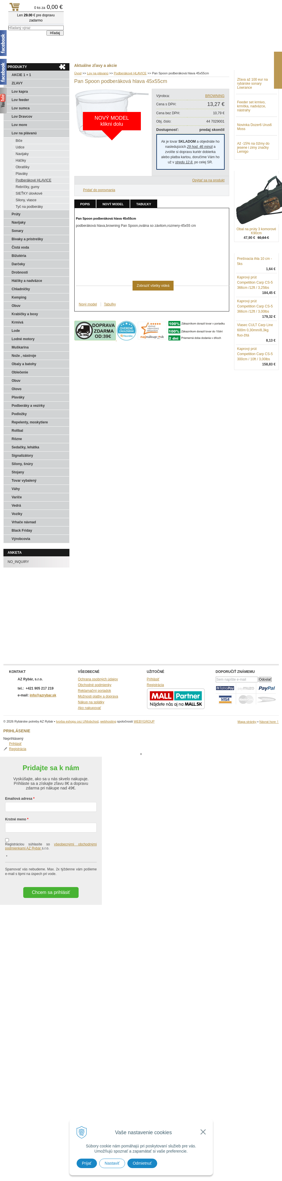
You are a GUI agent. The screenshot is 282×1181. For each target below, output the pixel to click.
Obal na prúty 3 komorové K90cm (256, 261)
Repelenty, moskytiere (30, 422)
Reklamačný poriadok (94, 691)
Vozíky (17, 514)
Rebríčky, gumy (27, 187)
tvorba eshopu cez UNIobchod (77, 721)
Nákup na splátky (91, 702)
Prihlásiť (249, 79)
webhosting (108, 721)
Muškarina (20, 347)
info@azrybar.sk (43, 695)
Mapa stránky (247, 721)
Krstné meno (15, 796)
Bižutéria (19, 256)
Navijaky (22, 154)
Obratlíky (23, 167)
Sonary (18, 231)
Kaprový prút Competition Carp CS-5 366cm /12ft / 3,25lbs (255, 312)
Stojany (18, 472)
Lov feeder (20, 100)
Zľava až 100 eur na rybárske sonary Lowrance (252, 113)
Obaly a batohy (24, 364)
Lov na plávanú (24, 133)
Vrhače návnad (24, 522)
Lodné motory (23, 339)
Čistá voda (20, 247)
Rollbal (17, 431)
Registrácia (251, 84)
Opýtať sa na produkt (208, 180)
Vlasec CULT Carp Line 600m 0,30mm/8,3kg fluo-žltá (255, 360)
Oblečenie (20, 372)
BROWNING (214, 96)
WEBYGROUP (144, 721)
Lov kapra (20, 92)
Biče (19, 141)
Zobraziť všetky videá (153, 286)
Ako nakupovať (89, 708)
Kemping (19, 297)
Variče (17, 497)
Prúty (16, 214)
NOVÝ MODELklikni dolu (111, 121)
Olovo (17, 389)
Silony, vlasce (26, 200)
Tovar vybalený (24, 481)
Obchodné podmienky (95, 685)
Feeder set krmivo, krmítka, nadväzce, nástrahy (251, 136)
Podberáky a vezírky (28, 406)
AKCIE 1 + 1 (21, 75)
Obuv (16, 306)
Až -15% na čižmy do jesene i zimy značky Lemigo (253, 177)
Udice (20, 147)
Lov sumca (21, 108)
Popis (85, 204)
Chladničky (21, 289)
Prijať (87, 1163)
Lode (16, 331)
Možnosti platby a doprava (98, 696)
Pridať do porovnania (99, 190)
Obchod (37, 55)
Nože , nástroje (24, 356)
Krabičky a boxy (25, 314)
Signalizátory (22, 456)
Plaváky (22, 174)
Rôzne (17, 439)
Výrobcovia (21, 539)
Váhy (16, 489)
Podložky (19, 414)
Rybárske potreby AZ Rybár (32, 16)
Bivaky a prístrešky (27, 239)
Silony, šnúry (22, 464)
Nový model (113, 204)
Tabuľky (143, 204)
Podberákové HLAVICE (34, 180)
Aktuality (14, 55)
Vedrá (16, 506)
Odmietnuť (142, 1163)
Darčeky (18, 264)
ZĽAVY (17, 83)
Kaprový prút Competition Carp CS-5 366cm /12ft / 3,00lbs (255, 336)
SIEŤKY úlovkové (29, 193)
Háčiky (21, 160)
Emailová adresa (18, 776)
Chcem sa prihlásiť (51, 869)
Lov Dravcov (22, 117)
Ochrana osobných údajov (98, 679)
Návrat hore (269, 721)
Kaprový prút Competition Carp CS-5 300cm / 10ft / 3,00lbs (255, 384)
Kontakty (60, 55)
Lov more (19, 125)
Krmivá (18, 322)
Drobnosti (20, 272)
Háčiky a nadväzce (27, 281)
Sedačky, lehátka (25, 447)
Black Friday (22, 530)
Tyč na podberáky (29, 207)
